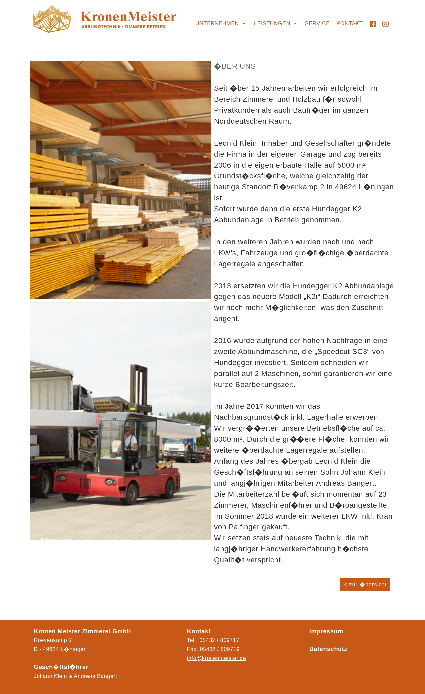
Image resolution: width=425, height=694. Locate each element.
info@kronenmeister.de (216, 658)
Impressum (326, 631)
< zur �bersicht (365, 584)
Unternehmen (217, 23)
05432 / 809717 (219, 640)
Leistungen (272, 23)
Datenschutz (328, 649)
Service (317, 23)
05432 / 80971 (218, 649)
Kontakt (350, 23)
